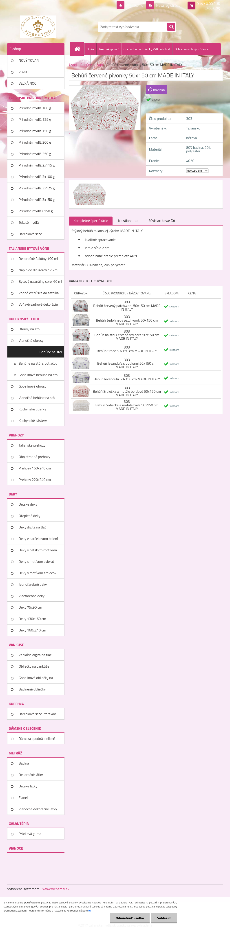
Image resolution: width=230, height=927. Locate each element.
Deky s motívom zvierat (36, 561)
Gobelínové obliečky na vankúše (36, 679)
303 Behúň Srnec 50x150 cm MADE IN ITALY (127, 348)
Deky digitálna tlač (32, 527)
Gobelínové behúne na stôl (38, 374)
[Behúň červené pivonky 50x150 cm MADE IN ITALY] (89, 184)
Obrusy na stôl (29, 329)
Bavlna (24, 763)
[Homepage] (79, 49)
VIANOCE (26, 72)
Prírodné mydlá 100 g (35, 108)
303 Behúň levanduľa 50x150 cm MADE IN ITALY (127, 377)
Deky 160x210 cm (32, 630)
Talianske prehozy (32, 445)
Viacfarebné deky (31, 595)
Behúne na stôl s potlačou (38, 363)
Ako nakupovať (109, 49)
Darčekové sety (30, 234)
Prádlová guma (30, 833)
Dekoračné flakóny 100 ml (38, 258)
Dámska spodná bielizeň (37, 738)
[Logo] (38, 26)
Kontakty (82, 60)
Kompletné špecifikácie (90, 220)
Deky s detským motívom (38, 550)
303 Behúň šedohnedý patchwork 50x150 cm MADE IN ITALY (127, 320)
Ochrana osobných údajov (192, 49)
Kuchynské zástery (33, 420)
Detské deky (28, 504)
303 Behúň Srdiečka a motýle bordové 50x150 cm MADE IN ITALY (127, 391)
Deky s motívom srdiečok (37, 573)
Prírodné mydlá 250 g (35, 153)
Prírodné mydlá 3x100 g (37, 176)
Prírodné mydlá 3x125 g (37, 188)
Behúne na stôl (50, 352)
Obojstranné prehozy (34, 456)
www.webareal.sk (55, 889)
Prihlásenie (135, 5)
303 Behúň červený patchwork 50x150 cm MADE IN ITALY (126, 305)
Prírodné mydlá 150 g (35, 131)
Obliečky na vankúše (34, 666)
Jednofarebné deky (33, 584)
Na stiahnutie (128, 220)
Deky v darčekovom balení (38, 538)
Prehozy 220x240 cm (35, 479)
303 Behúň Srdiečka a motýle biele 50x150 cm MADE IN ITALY (126, 405)
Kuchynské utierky (32, 409)
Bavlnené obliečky (32, 689)
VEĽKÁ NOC (27, 83)
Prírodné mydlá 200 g (35, 142)
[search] (171, 27)
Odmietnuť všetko (130, 918)
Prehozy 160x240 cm (35, 468)
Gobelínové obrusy (32, 386)
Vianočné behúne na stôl (37, 397)
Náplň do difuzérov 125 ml (38, 270)
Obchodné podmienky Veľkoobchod (147, 49)
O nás (90, 49)
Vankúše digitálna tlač (35, 654)
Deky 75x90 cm (30, 607)
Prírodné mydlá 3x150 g (37, 199)
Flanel (23, 797)
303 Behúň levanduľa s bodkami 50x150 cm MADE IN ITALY (127, 363)
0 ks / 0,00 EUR (208, 3)
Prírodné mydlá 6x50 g (36, 211)
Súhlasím (164, 918)
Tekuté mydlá (29, 222)
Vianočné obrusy (31, 340)
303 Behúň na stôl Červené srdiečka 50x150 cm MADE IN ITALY (126, 335)
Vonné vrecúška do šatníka (39, 293)
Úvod (73, 64)
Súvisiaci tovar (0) (161, 220)
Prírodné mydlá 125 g (35, 119)
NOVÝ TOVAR (29, 60)
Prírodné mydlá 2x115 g (37, 165)
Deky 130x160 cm (32, 618)
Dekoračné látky (31, 774)
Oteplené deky (29, 515)
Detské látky (28, 786)
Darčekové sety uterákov (37, 714)
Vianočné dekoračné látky (38, 809)
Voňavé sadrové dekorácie (38, 304)
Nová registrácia (167, 5)
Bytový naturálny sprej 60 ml (40, 281)
